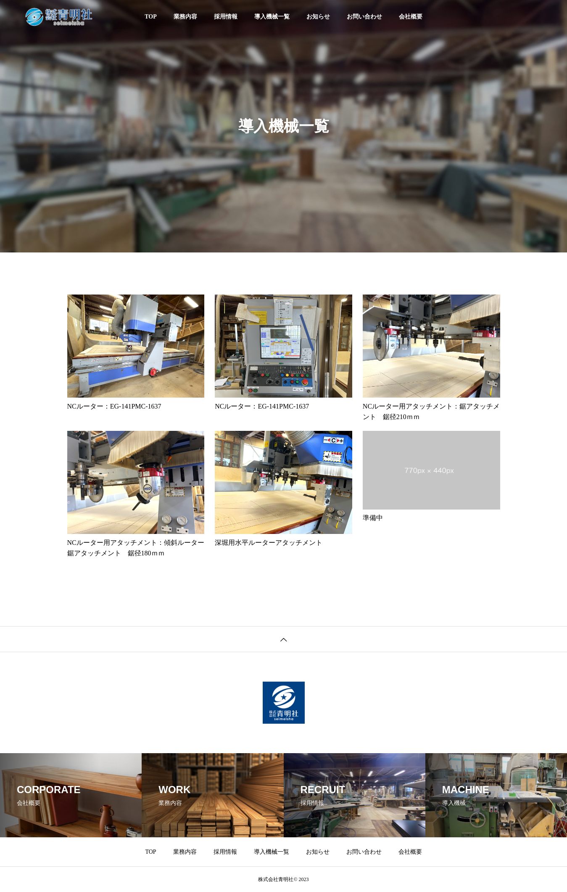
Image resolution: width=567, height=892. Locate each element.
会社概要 (410, 16)
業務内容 (185, 16)
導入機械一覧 (272, 16)
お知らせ (318, 16)
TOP (151, 16)
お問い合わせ (364, 16)
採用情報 (225, 16)
